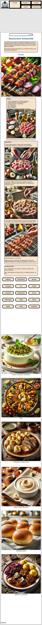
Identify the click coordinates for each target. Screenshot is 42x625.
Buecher (26, 7)
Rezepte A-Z (26, 2)
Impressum (3, 622)
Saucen (34, 299)
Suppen (8, 306)
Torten (21, 306)
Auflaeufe (8, 279)
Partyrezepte (8, 299)
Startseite (14, 2)
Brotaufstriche (21, 279)
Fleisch (34, 286)
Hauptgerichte (21, 293)
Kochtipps (36, 2)
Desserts (34, 279)
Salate (21, 299)
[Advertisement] (21, 20)
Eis (21, 286)
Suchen (30, 34)
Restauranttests (36, 7)
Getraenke (8, 293)
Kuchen (34, 293)
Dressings (8, 286)
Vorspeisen (34, 306)
